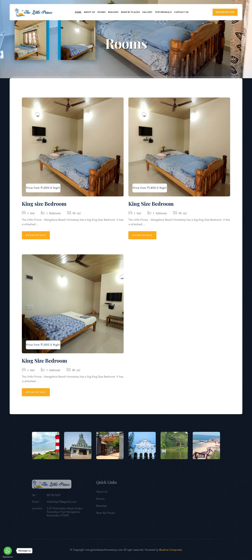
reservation (225, 12)
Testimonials (163, 12)
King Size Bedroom (151, 203)
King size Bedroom (44, 203)
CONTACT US (181, 12)
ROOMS (102, 12)
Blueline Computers (170, 549)
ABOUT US (89, 12)
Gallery (147, 12)
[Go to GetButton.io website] (8, 557)
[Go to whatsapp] (8, 551)
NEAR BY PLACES (130, 12)
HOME (78, 12)
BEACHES (113, 12)
